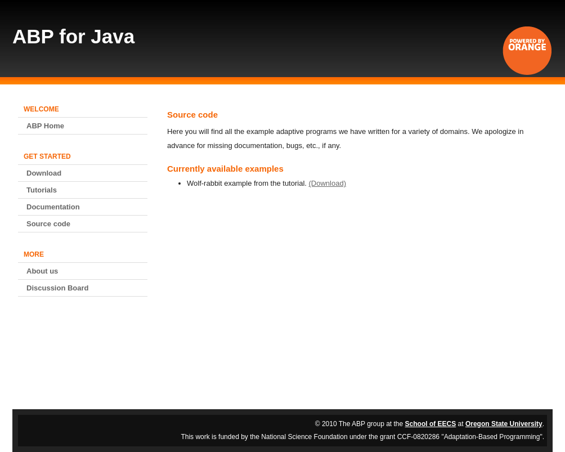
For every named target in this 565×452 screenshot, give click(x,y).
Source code (48, 224)
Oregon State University (503, 424)
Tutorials (41, 190)
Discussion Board (57, 288)
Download (43, 173)
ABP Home (45, 126)
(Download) (327, 183)
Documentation (53, 207)
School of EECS (430, 424)
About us (42, 271)
